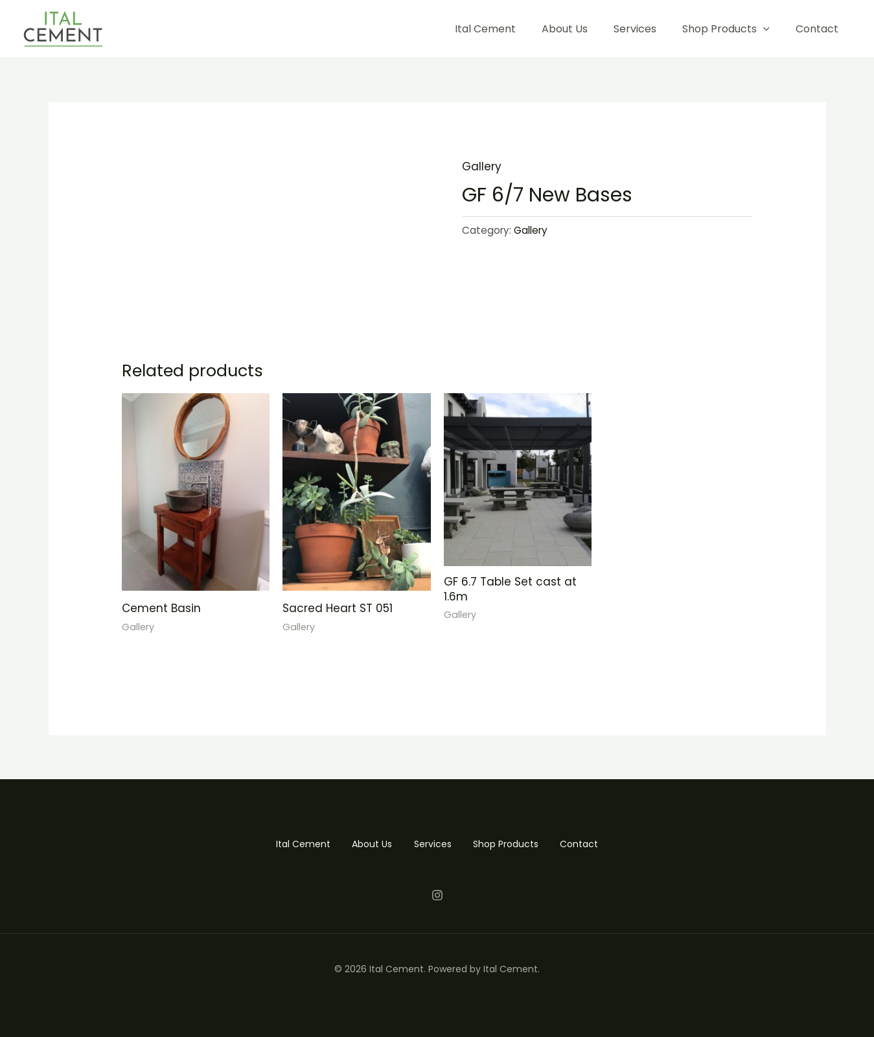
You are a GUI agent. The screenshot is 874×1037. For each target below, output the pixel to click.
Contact (817, 28)
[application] (763, 29)
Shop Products (726, 29)
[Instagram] (437, 894)
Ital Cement (485, 28)
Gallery (481, 166)
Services (635, 28)
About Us (565, 28)
